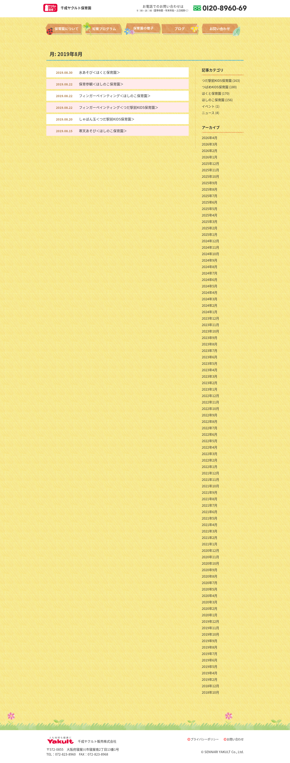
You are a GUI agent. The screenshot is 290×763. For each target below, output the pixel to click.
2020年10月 (210, 563)
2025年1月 (209, 234)
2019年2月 (209, 679)
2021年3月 (209, 531)
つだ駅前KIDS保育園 (217, 80)
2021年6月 (209, 511)
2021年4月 (209, 524)
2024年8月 (209, 266)
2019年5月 (209, 666)
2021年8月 (209, 498)
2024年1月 (209, 311)
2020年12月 (210, 550)
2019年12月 (210, 621)
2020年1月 (209, 614)
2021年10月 (210, 485)
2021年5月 (209, 518)
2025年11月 (210, 169)
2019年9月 (209, 640)
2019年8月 (209, 647)
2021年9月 (209, 492)
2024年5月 (209, 286)
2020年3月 (209, 602)
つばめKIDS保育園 (215, 86)
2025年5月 (209, 208)
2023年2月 (209, 382)
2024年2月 (209, 305)
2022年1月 (209, 466)
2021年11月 (210, 479)
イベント (208, 106)
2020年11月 (210, 556)
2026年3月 (209, 144)
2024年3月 (209, 298)
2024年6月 (209, 279)
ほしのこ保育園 (213, 99)
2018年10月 (210, 692)
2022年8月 (209, 421)
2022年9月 (209, 415)
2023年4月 (209, 369)
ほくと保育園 (211, 93)
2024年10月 (210, 253)
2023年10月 (210, 331)
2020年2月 (209, 608)
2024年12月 (210, 240)
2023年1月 (209, 389)
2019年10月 (210, 634)
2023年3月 (209, 376)
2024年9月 (209, 260)
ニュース (208, 112)
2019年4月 (209, 672)
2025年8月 (209, 189)
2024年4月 (209, 292)
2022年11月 (210, 402)
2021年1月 (209, 544)
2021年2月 (209, 537)
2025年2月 (209, 228)
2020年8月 (209, 576)
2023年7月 (209, 350)
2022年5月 (209, 440)
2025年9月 (209, 182)
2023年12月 (210, 318)
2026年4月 (209, 137)
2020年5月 (209, 589)
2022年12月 (210, 395)
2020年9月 (209, 569)
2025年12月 (210, 163)
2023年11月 (210, 324)
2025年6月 (209, 202)
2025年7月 (209, 195)
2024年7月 (209, 273)
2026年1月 (209, 157)
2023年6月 (209, 356)
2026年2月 (209, 150)
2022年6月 (209, 434)
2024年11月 (210, 247)
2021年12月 (210, 473)
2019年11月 (210, 627)
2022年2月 (209, 460)
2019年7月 (209, 653)
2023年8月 (209, 344)
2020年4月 (209, 595)
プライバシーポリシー (205, 739)
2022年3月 (209, 453)
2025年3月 (209, 221)
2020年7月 (209, 582)
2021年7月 (209, 505)
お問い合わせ (235, 739)
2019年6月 (209, 660)
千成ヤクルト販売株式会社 (81, 741)
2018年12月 (210, 685)
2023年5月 (209, 363)
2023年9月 (209, 337)
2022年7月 (209, 427)
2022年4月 (209, 447)
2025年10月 (210, 176)
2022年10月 (210, 408)
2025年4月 (209, 215)
